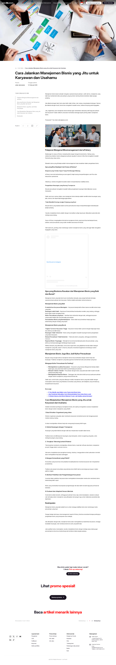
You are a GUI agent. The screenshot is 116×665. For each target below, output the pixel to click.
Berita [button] (68, 648)
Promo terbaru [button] (53, 636)
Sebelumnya (83, 621)
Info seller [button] (51, 638)
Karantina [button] (69, 638)
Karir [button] (68, 651)
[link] (10, 3)
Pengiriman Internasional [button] (41, 3)
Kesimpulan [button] (20, 116)
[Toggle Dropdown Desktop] (26, 3)
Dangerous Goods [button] (71, 636)
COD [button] (33, 638)
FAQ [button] (68, 641)
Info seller (20, 68)
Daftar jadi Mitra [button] (35, 646)
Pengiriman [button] (34, 636)
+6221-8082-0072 (100, 649)
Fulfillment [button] (34, 641)
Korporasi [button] (34, 643)
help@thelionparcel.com (97, 647)
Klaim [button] (73, 3)
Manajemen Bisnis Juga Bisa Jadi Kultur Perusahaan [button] (27, 107)
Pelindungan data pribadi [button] (73, 646)
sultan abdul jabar (20, 85)
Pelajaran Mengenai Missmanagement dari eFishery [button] (27, 98)
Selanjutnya (95, 621)
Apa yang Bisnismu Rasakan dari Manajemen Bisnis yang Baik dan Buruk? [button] (28, 103)
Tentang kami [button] (70, 643)
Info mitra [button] (51, 641)
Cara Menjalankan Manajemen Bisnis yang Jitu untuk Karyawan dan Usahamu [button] (28, 112)
